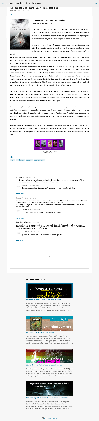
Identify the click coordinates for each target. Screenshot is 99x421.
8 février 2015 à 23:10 (34, 185)
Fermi (12, 160)
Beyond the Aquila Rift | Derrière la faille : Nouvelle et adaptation (47, 398)
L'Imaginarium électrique (23, 3)
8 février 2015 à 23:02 (34, 209)
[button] (11, 14)
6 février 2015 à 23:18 (30, 198)
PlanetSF (29, 160)
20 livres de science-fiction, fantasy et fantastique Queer (44, 365)
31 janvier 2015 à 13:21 (29, 177)
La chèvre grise (22, 222)
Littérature (20, 160)
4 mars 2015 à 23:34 (33, 222)
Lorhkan (19, 177)
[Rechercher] (96, 3)
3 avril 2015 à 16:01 (33, 232)
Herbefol (19, 198)
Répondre (20, 194)
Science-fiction (39, 160)
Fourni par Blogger (49, 418)
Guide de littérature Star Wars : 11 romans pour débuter (44, 299)
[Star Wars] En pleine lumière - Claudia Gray (40, 332)
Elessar (24, 185)
